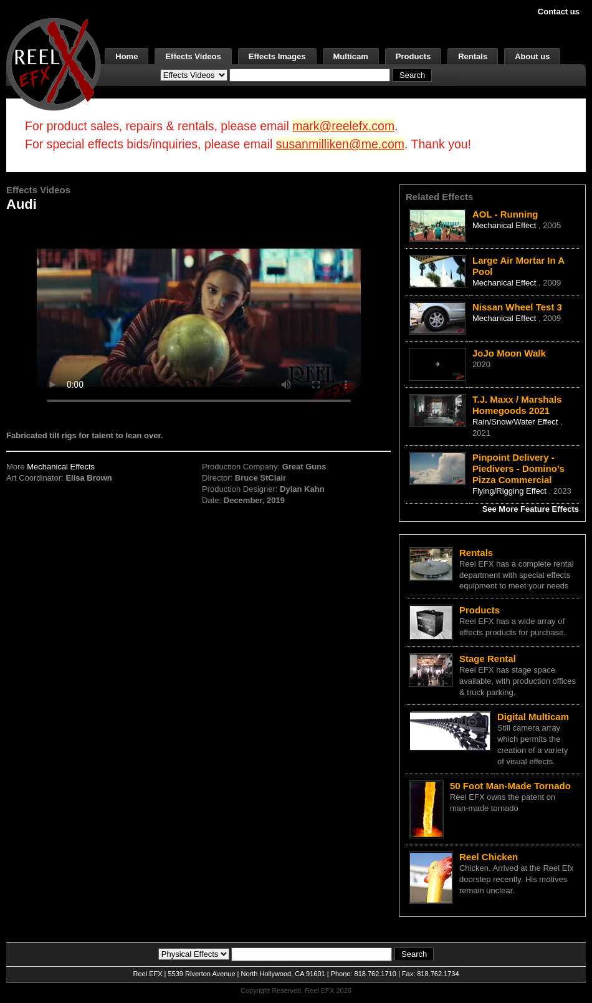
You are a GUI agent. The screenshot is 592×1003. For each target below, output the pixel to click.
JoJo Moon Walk (509, 353)
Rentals (472, 56)
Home (126, 56)
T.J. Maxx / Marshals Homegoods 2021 (516, 405)
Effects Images (277, 56)
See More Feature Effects (530, 509)
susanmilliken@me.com (340, 144)
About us (532, 56)
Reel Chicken (488, 857)
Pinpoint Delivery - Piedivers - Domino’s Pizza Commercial (518, 468)
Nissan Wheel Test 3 (517, 307)
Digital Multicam (533, 716)
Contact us (559, 11)
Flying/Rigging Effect (510, 491)
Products (413, 56)
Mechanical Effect (505, 225)
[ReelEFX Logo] (53, 63)
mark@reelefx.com (343, 126)
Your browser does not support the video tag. (199, 317)
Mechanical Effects (61, 466)
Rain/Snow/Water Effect (516, 421)
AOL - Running (505, 214)
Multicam (350, 56)
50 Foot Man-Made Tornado (510, 785)
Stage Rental (487, 658)
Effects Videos (193, 56)
